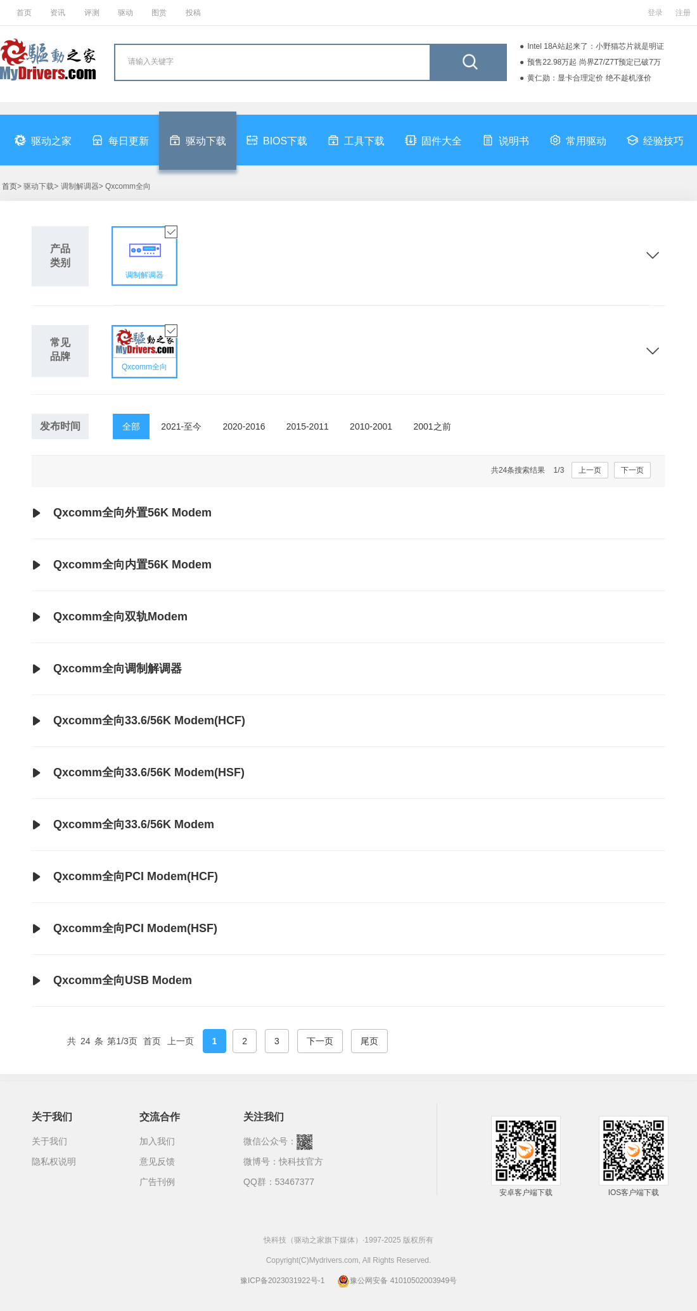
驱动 (125, 12)
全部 (131, 426)
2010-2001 (371, 426)
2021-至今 (181, 426)
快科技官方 (301, 1161)
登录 (655, 12)
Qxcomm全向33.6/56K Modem (123, 825)
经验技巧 (655, 140)
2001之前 (432, 426)
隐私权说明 (54, 1161)
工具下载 (356, 140)
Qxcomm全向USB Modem (112, 981)
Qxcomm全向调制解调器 (107, 669)
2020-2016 (244, 426)
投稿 (193, 12)
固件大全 (433, 140)
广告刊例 (157, 1182)
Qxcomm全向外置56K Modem (122, 513)
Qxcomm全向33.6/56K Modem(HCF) (138, 721)
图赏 (159, 12)
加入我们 (157, 1141)
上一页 (590, 470)
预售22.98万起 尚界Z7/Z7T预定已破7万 (594, 62)
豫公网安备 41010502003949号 (397, 1280)
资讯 (57, 12)
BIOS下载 (276, 140)
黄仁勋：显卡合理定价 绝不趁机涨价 (589, 78)
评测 (91, 12)
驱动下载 (197, 140)
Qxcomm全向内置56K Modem (122, 565)
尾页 (369, 1041)
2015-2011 (307, 426)
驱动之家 (43, 140)
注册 (683, 12)
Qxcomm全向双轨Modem (110, 617)
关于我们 (49, 1141)
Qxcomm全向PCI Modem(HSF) (124, 929)
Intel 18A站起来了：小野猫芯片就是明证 (595, 46)
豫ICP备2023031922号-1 (282, 1280)
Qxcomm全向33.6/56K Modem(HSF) (138, 773)
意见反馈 (157, 1161)
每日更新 (120, 140)
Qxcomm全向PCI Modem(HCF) (125, 877)
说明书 (505, 140)
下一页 (632, 470)
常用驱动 (577, 140)
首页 (24, 12)
